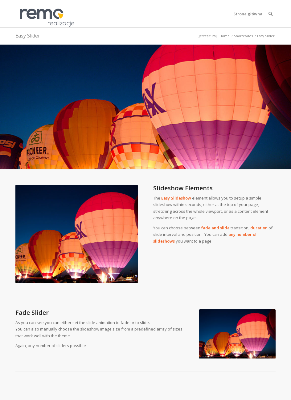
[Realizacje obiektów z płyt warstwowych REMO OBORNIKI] (45, 13)
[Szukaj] (270, 13)
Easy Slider (27, 35)
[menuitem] (247, 13)
